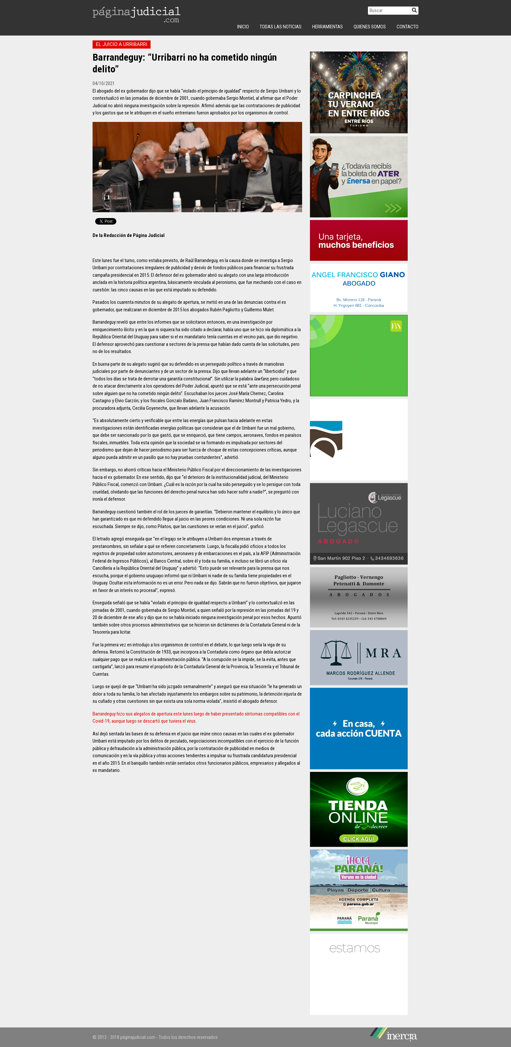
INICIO (243, 27)
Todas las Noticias (280, 27)
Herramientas (327, 27)
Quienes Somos (370, 27)
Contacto (407, 27)
